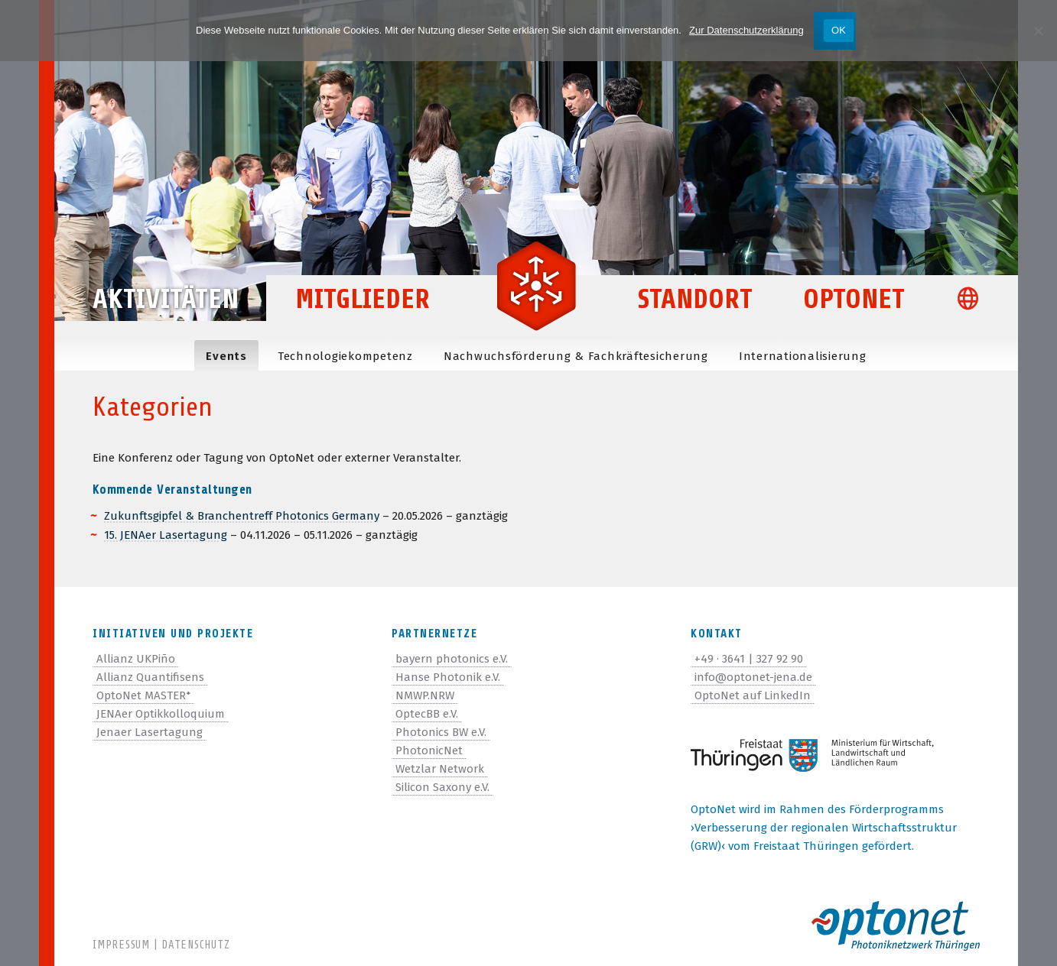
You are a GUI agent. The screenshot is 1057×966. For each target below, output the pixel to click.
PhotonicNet (429, 750)
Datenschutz (195, 944)
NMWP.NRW (424, 695)
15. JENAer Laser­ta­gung (165, 535)
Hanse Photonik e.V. (447, 677)
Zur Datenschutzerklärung (746, 30)
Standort (695, 299)
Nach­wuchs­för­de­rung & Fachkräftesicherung (576, 356)
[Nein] (1038, 30)
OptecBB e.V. (426, 714)
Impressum (121, 944)
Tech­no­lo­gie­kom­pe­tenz (345, 356)
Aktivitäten (166, 299)
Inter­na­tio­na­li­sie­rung (803, 356)
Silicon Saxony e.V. (442, 787)
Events (226, 356)
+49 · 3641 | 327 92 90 (748, 659)
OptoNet (854, 299)
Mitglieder (362, 299)
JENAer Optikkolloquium (160, 714)
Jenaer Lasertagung (149, 732)
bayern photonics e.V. (451, 659)
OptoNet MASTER (143, 695)
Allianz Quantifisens (150, 677)
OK (838, 30)
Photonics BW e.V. (440, 732)
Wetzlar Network (439, 769)
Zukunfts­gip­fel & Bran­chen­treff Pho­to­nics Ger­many (241, 516)
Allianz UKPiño (135, 659)
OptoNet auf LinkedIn (752, 695)
